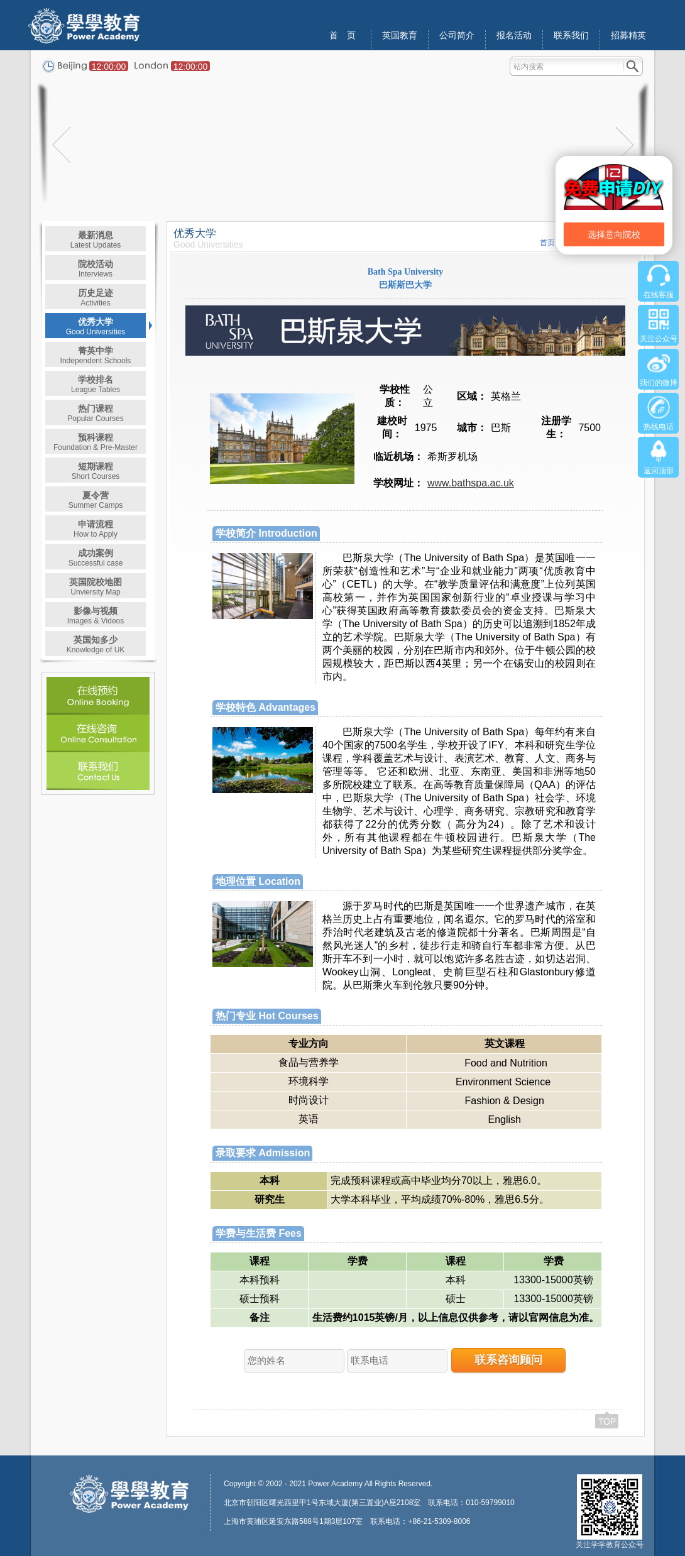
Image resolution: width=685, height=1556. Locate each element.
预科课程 (95, 442)
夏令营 (95, 500)
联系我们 (571, 35)
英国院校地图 (95, 586)
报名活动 (514, 35)
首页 (547, 242)
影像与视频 (95, 615)
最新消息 (95, 239)
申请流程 (96, 529)
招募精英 (628, 35)
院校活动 (95, 268)
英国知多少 (96, 644)
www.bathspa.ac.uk (470, 483)
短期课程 (96, 471)
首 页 (342, 35)
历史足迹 (95, 297)
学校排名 (95, 384)
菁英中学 (95, 355)
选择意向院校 (614, 234)
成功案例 (95, 557)
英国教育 (399, 35)
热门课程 (95, 413)
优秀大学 (96, 326)
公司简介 (456, 35)
